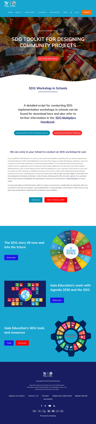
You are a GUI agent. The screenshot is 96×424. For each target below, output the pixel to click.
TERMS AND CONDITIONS (62, 396)
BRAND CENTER (81, 396)
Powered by (48, 416)
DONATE (86, 12)
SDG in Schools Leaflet (56, 200)
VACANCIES (48, 399)
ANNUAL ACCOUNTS (17, 396)
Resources (22, 343)
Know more (11, 257)
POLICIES (45, 396)
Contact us (36, 200)
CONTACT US (33, 396)
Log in (77, 12)
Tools (9, 343)
